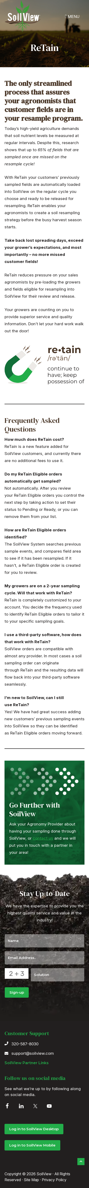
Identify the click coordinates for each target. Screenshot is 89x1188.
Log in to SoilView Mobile (32, 1145)
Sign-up (16, 992)
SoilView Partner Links (27, 1063)
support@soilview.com (32, 1053)
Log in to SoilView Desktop (34, 1129)
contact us (43, 838)
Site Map (31, 1179)
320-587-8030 (24, 1044)
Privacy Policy (54, 1179)
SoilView (22, 16)
